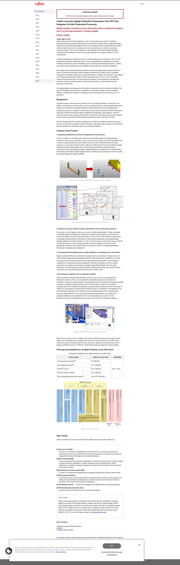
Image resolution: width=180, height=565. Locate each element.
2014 (37, 38)
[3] (57, 470)
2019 (37, 19)
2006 (37, 69)
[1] (57, 449)
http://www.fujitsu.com (99, 512)
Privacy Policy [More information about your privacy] (61, 552)
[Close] (139, 544)
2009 (37, 57)
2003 (37, 81)
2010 (37, 54)
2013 (37, 42)
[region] (76, 550)
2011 (37, 50)
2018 (37, 23)
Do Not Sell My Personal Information (111, 553)
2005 (37, 73)
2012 (37, 46)
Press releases (39, 11)
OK (111, 546)
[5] (57, 484)
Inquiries (59, 528)
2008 (37, 61)
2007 (37, 65)
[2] (57, 459)
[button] (9, 551)
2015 (37, 34)
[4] (57, 475)
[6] (57, 488)
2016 (37, 31)
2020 (37, 15)
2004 (37, 77)
